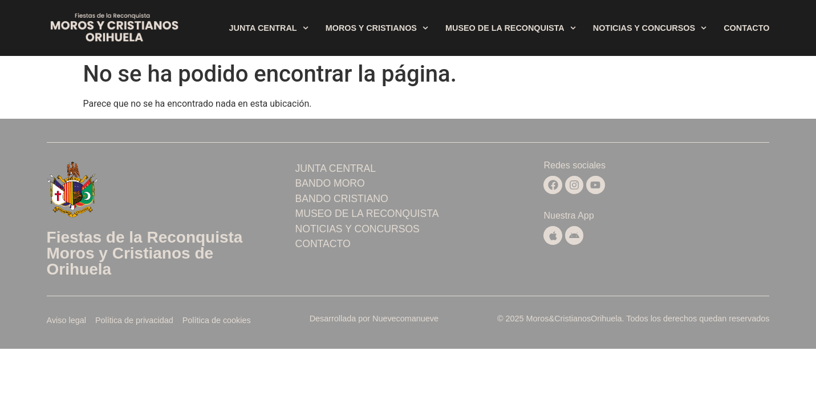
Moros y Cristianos (377, 28)
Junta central (268, 28)
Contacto (746, 28)
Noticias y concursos (650, 28)
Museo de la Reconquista (510, 28)
